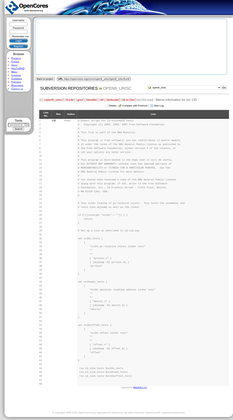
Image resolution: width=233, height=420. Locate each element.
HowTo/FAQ (18, 68)
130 (54, 120)
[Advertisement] (18, 104)
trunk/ (70, 100)
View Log (159, 105)
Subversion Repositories (69, 88)
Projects (16, 58)
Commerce (16, 78)
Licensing (16, 75)
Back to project (45, 78)
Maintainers (17, 85)
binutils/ (91, 100)
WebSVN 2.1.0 (140, 387)
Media (14, 71)
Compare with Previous (134, 105)
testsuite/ (113, 100)
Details (112, 105)
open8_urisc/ (54, 100)
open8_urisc (117, 88)
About (14, 65)
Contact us (17, 88)
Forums (15, 61)
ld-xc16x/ (129, 100)
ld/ (102, 100)
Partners (16, 82)
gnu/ (80, 100)
